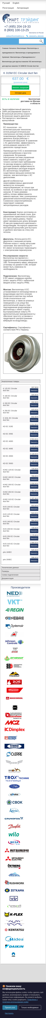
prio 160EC (7, 552)
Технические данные (10, 568)
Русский (6, 3)
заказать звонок (36, 36)
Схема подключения (10, 575)
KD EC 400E (8, 449)
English (16, 3)
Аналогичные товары (10, 381)
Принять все (10, 1008)
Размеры (5, 571)
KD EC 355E (8, 434)
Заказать (34, 390)
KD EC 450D (8, 456)
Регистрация (8, 8)
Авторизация (23, 8)
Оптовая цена (20, 93)
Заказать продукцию (20, 87)
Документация (7, 578)
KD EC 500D (8, 463)
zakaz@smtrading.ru (15, 36)
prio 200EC (7, 560)
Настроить (9, 1013)
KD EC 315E (8, 426)
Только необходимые (30, 1008)
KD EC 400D (8, 441)
